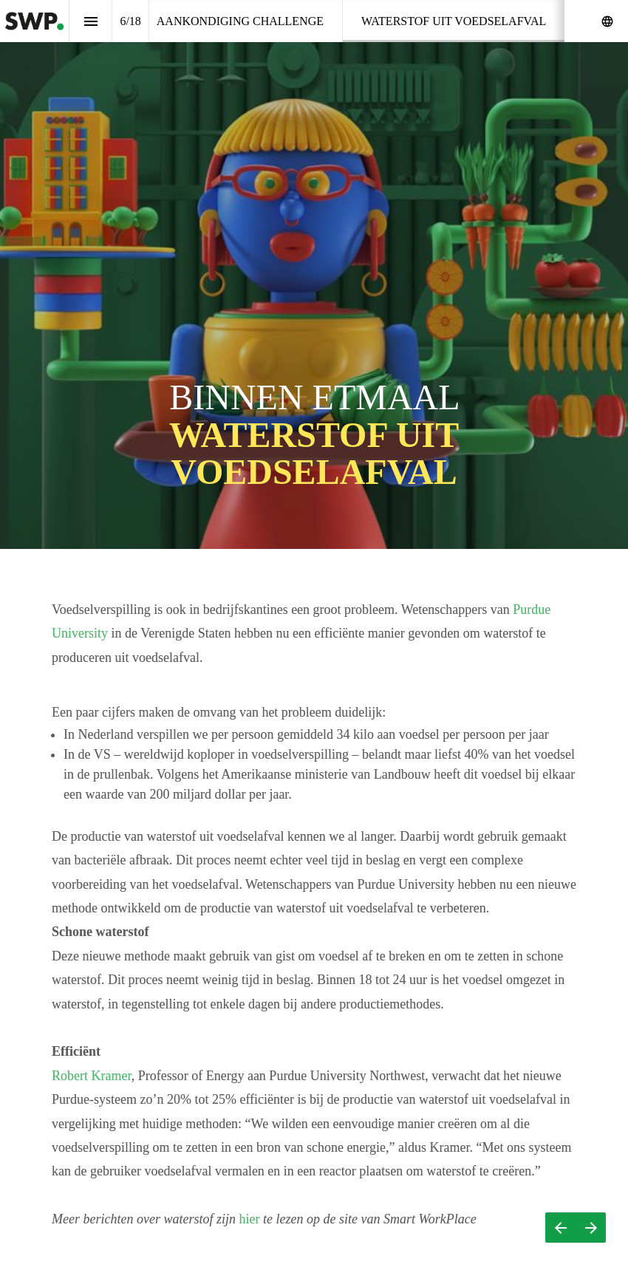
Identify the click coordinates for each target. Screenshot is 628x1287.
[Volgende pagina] (591, 1227)
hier (255, 1219)
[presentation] (314, 274)
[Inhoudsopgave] (90, 21)
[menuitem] (240, 21)
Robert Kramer (97, 1075)
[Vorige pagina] (560, 1227)
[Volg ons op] (607, 21)
